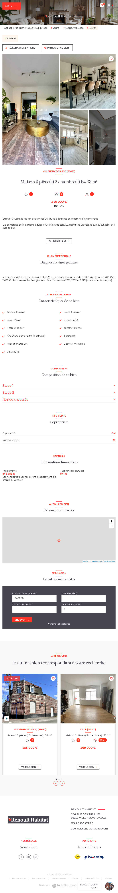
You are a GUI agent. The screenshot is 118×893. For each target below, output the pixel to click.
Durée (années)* (69, 593)
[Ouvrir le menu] (11, 6)
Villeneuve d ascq (74, 28)
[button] (62, 783)
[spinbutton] (83, 609)
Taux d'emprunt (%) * (71, 604)
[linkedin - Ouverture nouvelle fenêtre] (35, 856)
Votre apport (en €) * (22, 604)
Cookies (108, 878)
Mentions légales (59, 878)
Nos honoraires (38, 878)
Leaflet (85, 561)
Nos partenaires (19, 878)
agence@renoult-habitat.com (89, 828)
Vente (56, 28)
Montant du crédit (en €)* (24, 593)
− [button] (111, 526)
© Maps (95, 561)
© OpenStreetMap (108, 561)
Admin (75, 878)
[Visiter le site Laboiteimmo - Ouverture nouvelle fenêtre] (64, 886)
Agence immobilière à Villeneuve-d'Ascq (26, 28)
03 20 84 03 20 (82, 823)
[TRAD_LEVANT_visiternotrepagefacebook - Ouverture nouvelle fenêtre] (21, 856)
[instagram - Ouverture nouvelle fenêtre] (28, 856)
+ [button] (111, 521)
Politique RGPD (92, 878)
